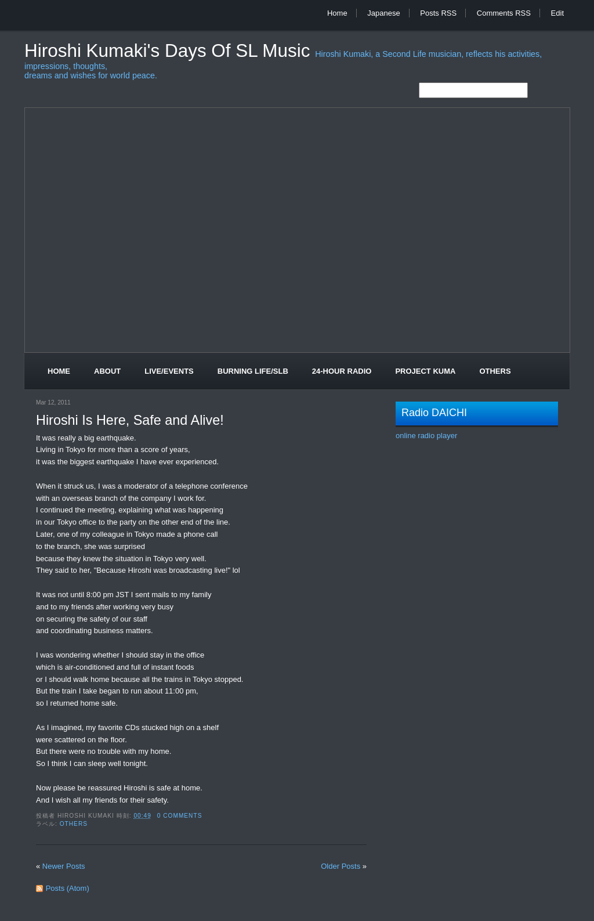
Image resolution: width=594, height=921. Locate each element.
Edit (557, 13)
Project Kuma (425, 371)
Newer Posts (63, 866)
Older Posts (340, 866)
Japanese (383, 13)
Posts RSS (438, 13)
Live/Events (169, 371)
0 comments (179, 815)
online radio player (426, 435)
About (107, 371)
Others (494, 371)
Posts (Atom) (67, 888)
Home (337, 13)
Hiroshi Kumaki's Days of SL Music (169, 51)
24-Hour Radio (342, 371)
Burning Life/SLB (253, 371)
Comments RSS (504, 13)
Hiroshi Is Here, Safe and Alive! (130, 420)
